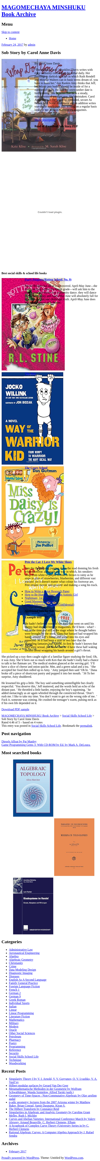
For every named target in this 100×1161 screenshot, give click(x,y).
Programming (17, 1046)
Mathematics (16, 1019)
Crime (12, 966)
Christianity (16, 963)
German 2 (15, 993)
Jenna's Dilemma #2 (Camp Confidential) (49, 604)
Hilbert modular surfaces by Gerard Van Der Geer (38, 1085)
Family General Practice (23, 983)
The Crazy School (36, 467)
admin (31, 44)
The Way (30, 373)
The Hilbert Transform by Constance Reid (34, 1108)
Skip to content (10, 32)
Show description (44, 119)
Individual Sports (19, 1003)
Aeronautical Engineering (24, 953)
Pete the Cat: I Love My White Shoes (48, 562)
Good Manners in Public (39, 601)
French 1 (14, 989)
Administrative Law (21, 949)
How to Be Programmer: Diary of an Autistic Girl (51, 594)
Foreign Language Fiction (24, 986)
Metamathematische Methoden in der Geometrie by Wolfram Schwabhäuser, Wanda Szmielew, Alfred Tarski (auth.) (45, 1090)
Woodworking (17, 1063)
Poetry (13, 1043)
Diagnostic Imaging (21, 973)
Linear (13, 1009)
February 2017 (17, 1151)
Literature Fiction (19, 1016)
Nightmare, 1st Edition (38, 598)
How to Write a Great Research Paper (47, 591)
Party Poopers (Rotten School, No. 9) (48, 279)
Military (14, 1023)
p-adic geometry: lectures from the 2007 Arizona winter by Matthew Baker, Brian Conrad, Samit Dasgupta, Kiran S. (49, 1104)
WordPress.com (73, 1157)
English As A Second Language (27, 979)
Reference (15, 1049)
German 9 (15, 996)
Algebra (14, 956)
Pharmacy (15, 1039)
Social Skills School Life (46, 725)
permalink (86, 725)
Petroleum (15, 1036)
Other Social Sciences (22, 1033)
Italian (13, 1006)
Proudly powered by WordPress (20, 1157)
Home (12, 38)
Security (14, 1053)
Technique (15, 1059)
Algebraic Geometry (21, 959)
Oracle (13, 1029)
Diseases (14, 976)
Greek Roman (17, 999)
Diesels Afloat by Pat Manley (18, 741)
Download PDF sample (15, 709)
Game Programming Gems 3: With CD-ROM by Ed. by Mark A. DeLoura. (46, 744)
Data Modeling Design (22, 969)
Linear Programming (21, 1013)
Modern (13, 1026)
